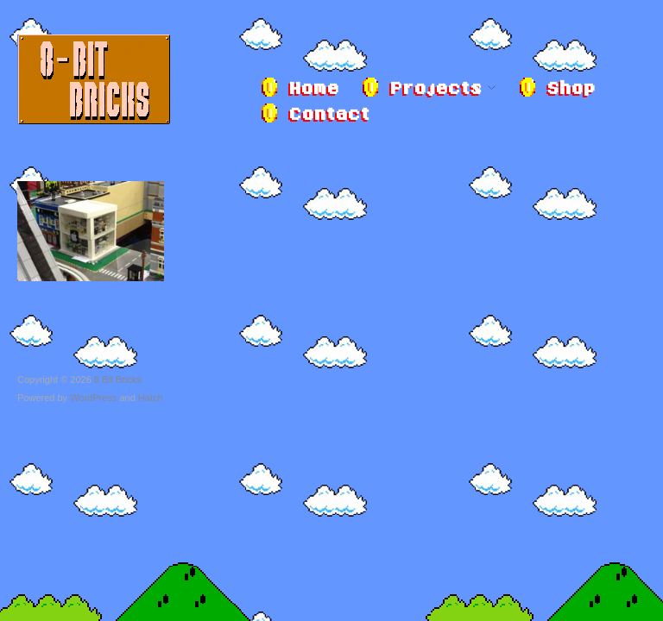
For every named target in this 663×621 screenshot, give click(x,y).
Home (313, 89)
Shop (570, 89)
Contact (328, 115)
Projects (435, 89)
